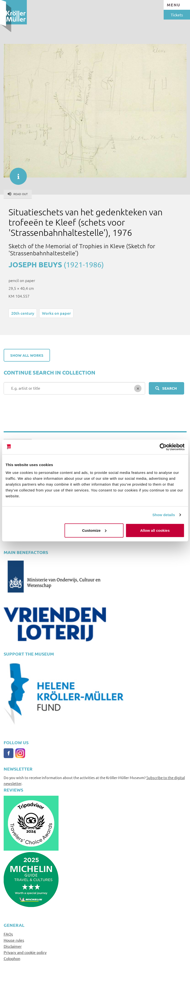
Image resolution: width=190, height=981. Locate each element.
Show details (163, 515)
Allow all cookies (155, 530)
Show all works (26, 355)
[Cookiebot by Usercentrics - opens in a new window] (163, 447)
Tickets (177, 14)
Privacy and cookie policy (25, 952)
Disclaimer (13, 946)
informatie (16, 174)
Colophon (12, 958)
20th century (22, 313)
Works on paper (56, 313)
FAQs (8, 933)
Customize (94, 530)
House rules (14, 940)
